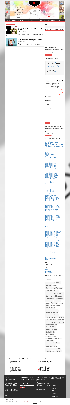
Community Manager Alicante (51, 159)
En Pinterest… (53, 388)
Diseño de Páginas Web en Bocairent (52, 201)
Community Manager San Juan (51, 174)
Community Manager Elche (50, 163)
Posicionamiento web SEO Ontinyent (52, 244)
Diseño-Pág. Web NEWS (50, 194)
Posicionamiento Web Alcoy (55, 317)
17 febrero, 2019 (20, 31)
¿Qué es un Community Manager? (51, 142)
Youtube (46, 156)
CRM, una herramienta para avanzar (30, 40)
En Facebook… (54, 385)
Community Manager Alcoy (50, 162)
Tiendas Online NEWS (49, 182)
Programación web (51, 324)
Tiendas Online (21, 20)
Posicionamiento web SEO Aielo (51, 242)
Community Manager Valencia (51, 177)
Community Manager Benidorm (51, 167)
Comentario (50, 108)
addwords (53, 282)
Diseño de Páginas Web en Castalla (52, 221)
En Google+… (53, 390)
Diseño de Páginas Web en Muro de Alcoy (53, 214)
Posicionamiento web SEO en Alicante (52, 232)
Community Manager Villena (50, 178)
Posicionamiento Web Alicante (56, 320)
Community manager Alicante (15, 361)
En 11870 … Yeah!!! (55, 396)
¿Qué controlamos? (49, 257)
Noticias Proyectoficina (49, 254)
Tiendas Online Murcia (49, 190)
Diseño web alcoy (49, 300)
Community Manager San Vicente (51, 175)
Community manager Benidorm (15, 369)
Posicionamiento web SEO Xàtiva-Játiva (53, 237)
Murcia (57, 309)
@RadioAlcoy (58, 62)
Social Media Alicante (51, 338)
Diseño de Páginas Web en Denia (51, 211)
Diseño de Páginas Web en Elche (51, 200)
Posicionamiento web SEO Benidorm (52, 248)
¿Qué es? (47, 227)
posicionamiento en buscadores (52, 310)
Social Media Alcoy (51, 336)
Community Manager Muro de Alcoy (52, 172)
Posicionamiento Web (41, 20)
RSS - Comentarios (49, 272)
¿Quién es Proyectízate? (54, 20)
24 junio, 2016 (19, 41)
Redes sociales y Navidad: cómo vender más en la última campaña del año (11, 394)
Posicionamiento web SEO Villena (51, 235)
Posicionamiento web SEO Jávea (51, 236)
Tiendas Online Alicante (49, 185)
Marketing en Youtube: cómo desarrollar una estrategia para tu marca (11, 390)
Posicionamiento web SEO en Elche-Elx (52, 233)
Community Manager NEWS (50, 157)
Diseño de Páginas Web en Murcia (51, 212)
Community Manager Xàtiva (50, 179)
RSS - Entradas (48, 271)
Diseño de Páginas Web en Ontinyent (52, 216)
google (47, 305)
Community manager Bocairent (15, 370)
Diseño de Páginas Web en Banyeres (52, 218)
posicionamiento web (52, 315)
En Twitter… (53, 384)
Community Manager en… (50, 158)
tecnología (59, 338)
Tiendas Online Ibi (48, 189)
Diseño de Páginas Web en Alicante (52, 198)
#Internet (51, 65)
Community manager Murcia (44, 366)
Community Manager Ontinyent (51, 173)
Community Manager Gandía (50, 165)
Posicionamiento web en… (50, 230)
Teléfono (47, 104)
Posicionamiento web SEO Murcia (51, 245)
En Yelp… (53, 394)
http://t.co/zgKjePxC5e (54, 66)
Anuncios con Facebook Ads (50, 154)
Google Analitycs (48, 251)
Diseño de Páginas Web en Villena (51, 219)
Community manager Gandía (15, 367)
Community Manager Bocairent (51, 169)
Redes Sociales (48, 143)
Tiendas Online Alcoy (49, 184)
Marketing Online (50, 309)
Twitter (46, 155)
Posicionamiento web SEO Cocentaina (52, 246)
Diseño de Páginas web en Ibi (51, 210)
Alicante (49, 285)
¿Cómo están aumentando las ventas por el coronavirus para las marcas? (11, 380)
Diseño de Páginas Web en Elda (51, 203)
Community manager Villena (44, 369)
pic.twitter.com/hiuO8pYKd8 (53, 68)
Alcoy (58, 283)
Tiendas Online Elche (49, 188)
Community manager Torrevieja (44, 367)
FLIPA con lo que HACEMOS (50, 258)
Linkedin (48, 307)
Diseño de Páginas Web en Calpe (51, 205)
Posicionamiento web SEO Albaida (52, 243)
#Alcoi (59, 65)
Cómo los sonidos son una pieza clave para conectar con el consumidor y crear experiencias (11, 384)
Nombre (49, 96)
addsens (48, 282)
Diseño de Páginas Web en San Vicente (53, 206)
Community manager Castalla (15, 371)
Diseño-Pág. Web (30, 20)
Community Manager (11, 20)
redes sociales (51, 329)
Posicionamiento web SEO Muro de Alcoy (53, 247)
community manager (52, 290)
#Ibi (48, 66)
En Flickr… (53, 391)
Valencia (48, 351)
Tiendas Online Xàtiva (50, 348)
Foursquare (61, 303)
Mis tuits (46, 269)
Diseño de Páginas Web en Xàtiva (51, 224)
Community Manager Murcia (50, 168)
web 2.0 (53, 351)
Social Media (50, 332)
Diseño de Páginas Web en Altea (51, 199)
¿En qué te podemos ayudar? (51, 195)
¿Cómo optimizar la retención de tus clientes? (30, 29)
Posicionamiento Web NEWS (50, 228)
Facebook (47, 153)
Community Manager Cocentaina (51, 161)
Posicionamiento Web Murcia (56, 322)
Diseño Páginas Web (31, 358)
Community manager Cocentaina (16, 362)
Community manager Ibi (14, 366)
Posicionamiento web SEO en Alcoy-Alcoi (53, 231)
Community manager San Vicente (45, 362)
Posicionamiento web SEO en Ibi (51, 234)
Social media (50, 334)
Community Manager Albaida (50, 166)
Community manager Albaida (15, 368)
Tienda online (50, 340)
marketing (53, 307)
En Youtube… (53, 387)
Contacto (47, 259)
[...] (7, 35)
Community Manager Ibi (49, 164)
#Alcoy (56, 65)
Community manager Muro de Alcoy (45, 361)
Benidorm (55, 285)
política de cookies (25, 401)
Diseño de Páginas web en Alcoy (51, 197)
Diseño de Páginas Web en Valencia (52, 222)
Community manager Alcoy (14, 363)
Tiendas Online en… (49, 183)
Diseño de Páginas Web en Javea (51, 209)
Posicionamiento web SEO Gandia (51, 238)
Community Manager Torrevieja (51, 176)
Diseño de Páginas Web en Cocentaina (52, 204)
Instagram (58, 305)
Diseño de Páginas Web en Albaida (52, 215)
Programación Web (49, 225)
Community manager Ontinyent (44, 363)
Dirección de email (49, 131)
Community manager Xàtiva (44, 370)
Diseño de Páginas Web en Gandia (52, 220)
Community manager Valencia (44, 368)
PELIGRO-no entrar (49, 253)
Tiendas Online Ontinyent (50, 191)
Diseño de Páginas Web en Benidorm (52, 217)
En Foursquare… (54, 393)
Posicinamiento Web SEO (41, 358)
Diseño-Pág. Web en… (49, 196)
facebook (48, 303)
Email (48, 100)
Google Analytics (52, 305)
